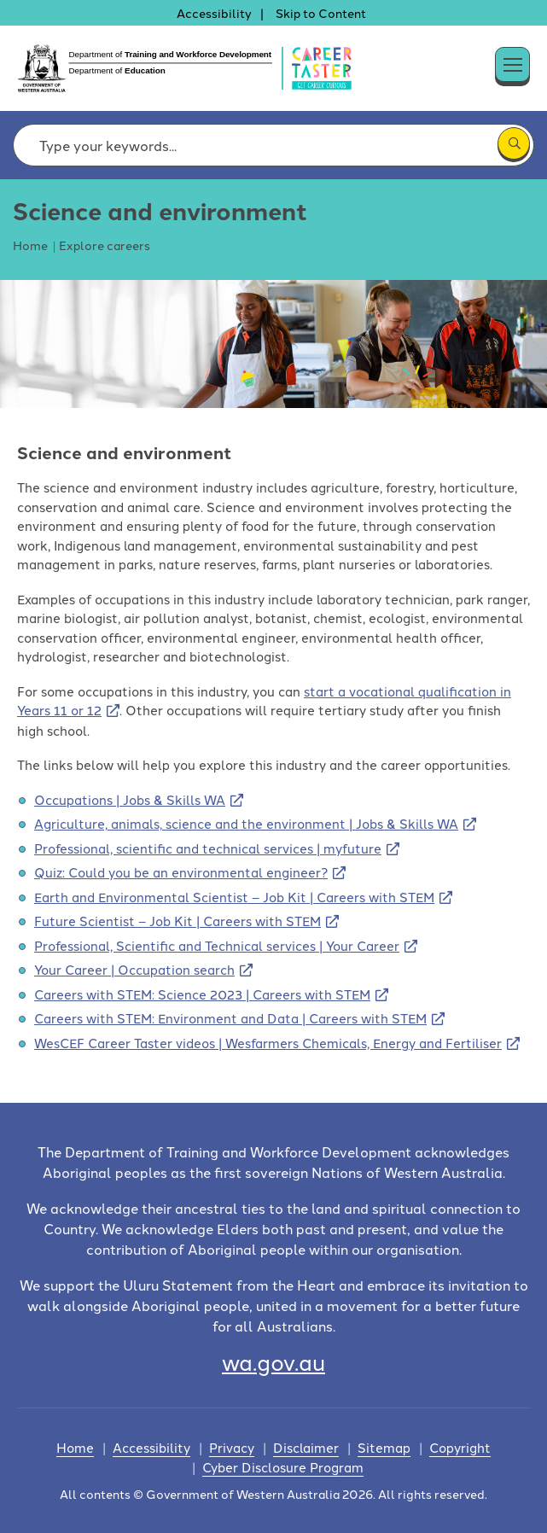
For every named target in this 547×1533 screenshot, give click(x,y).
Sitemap (384, 1447)
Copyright (460, 1447)
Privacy (231, 1447)
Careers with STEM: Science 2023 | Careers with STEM (202, 994)
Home (75, 1447)
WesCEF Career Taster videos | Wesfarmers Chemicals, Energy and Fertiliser (268, 1043)
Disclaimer (306, 1447)
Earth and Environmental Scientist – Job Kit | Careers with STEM (234, 897)
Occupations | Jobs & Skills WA (129, 799)
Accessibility (214, 12)
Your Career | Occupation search (134, 969)
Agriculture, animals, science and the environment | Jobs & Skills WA (246, 823)
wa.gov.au (273, 1361)
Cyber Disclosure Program (283, 1467)
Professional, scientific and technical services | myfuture (207, 848)
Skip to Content (321, 12)
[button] (529, 60)
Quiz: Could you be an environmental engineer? (181, 872)
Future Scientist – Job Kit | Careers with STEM (177, 921)
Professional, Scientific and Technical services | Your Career (216, 945)
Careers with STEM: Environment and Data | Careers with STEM (230, 1018)
